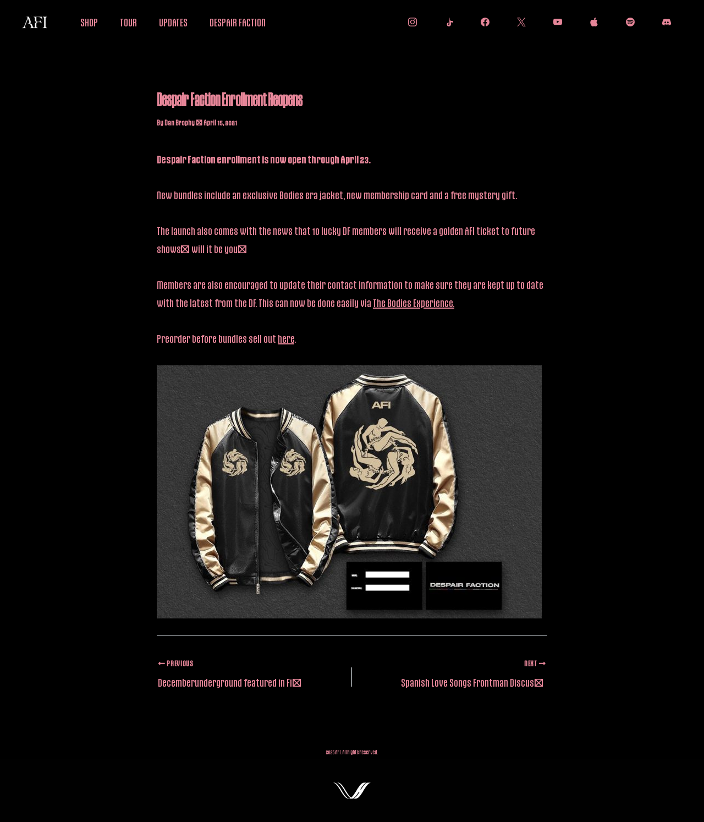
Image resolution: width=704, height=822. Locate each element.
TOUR (128, 22)
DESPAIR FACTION (238, 22)
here (286, 338)
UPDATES (173, 22)
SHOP (89, 22)
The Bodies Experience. (413, 302)
